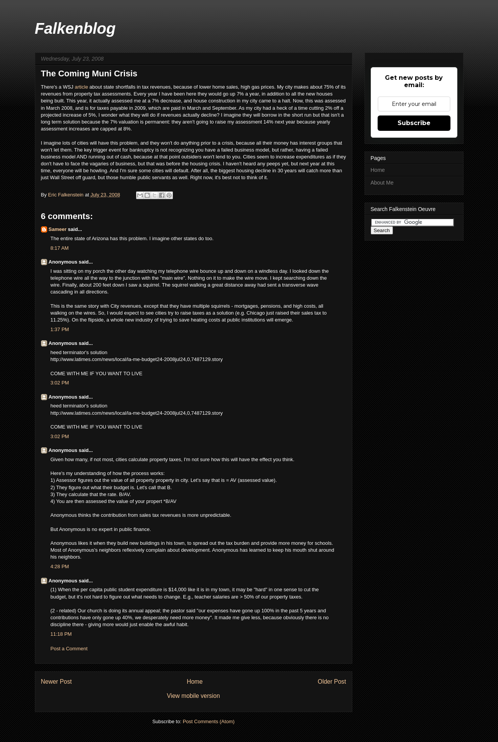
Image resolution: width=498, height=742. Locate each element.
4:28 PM (60, 566)
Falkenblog (75, 28)
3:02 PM (60, 383)
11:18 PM (61, 634)
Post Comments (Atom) (209, 721)
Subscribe (414, 123)
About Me (382, 183)
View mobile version (193, 696)
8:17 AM (60, 248)
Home (195, 681)
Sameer (58, 229)
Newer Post (56, 681)
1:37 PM (60, 329)
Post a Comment (69, 648)
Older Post (332, 681)
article (82, 87)
